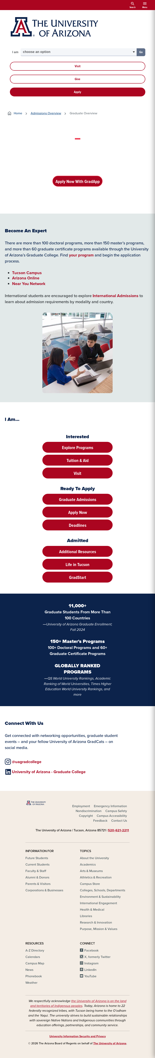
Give (77, 79)
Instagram (91, 963)
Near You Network (28, 284)
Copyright (86, 815)
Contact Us (119, 820)
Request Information (77, 196)
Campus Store (90, 884)
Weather (31, 983)
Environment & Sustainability (100, 897)
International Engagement (98, 903)
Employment (81, 806)
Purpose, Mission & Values (98, 929)
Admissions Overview (46, 113)
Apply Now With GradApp (78, 181)
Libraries (86, 916)
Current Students (37, 865)
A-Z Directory (34, 950)
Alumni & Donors (37, 877)
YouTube (90, 976)
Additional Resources (77, 551)
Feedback (100, 820)
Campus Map (34, 963)
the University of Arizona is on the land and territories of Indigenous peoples (78, 1003)
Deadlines (77, 525)
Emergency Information (110, 806)
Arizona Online (25, 278)
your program (81, 255)
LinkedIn (90, 970)
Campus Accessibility (112, 815)
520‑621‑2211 (118, 830)
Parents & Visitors (37, 884)
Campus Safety (116, 811)
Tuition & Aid (78, 460)
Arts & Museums (91, 871)
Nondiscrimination (89, 811)
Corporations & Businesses (44, 890)
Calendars (32, 957)
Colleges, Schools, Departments (102, 890)
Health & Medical (92, 910)
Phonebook (33, 976)
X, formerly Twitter (97, 957)
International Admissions (115, 296)
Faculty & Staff (35, 871)
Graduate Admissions (77, 499)
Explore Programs (77, 447)
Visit (78, 66)
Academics (88, 865)
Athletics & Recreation (96, 877)
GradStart (77, 577)
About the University (94, 858)
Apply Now (77, 512)
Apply (77, 92)
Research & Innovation (96, 923)
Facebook (91, 950)
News (29, 970)
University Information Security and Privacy (77, 1036)
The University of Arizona (109, 1043)
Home (14, 113)
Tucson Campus (27, 273)
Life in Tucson (77, 564)
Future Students (36, 858)
